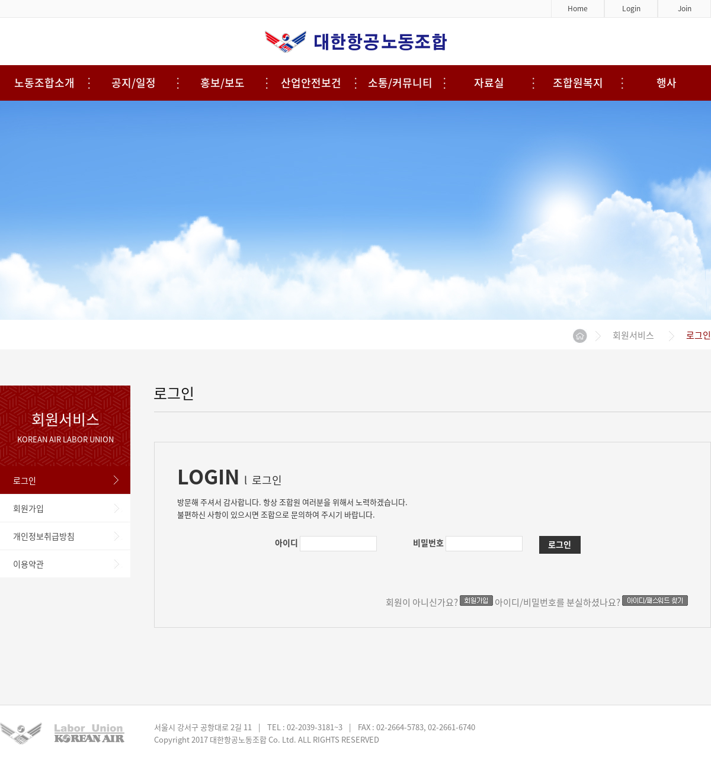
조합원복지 (578, 83)
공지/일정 (133, 83)
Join (684, 8)
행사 (666, 83)
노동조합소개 (44, 83)
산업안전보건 (311, 83)
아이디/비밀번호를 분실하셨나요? (591, 602)
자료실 (489, 83)
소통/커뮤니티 (400, 83)
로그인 (559, 544)
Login (631, 8)
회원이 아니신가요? (439, 602)
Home (578, 8)
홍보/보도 (222, 83)
